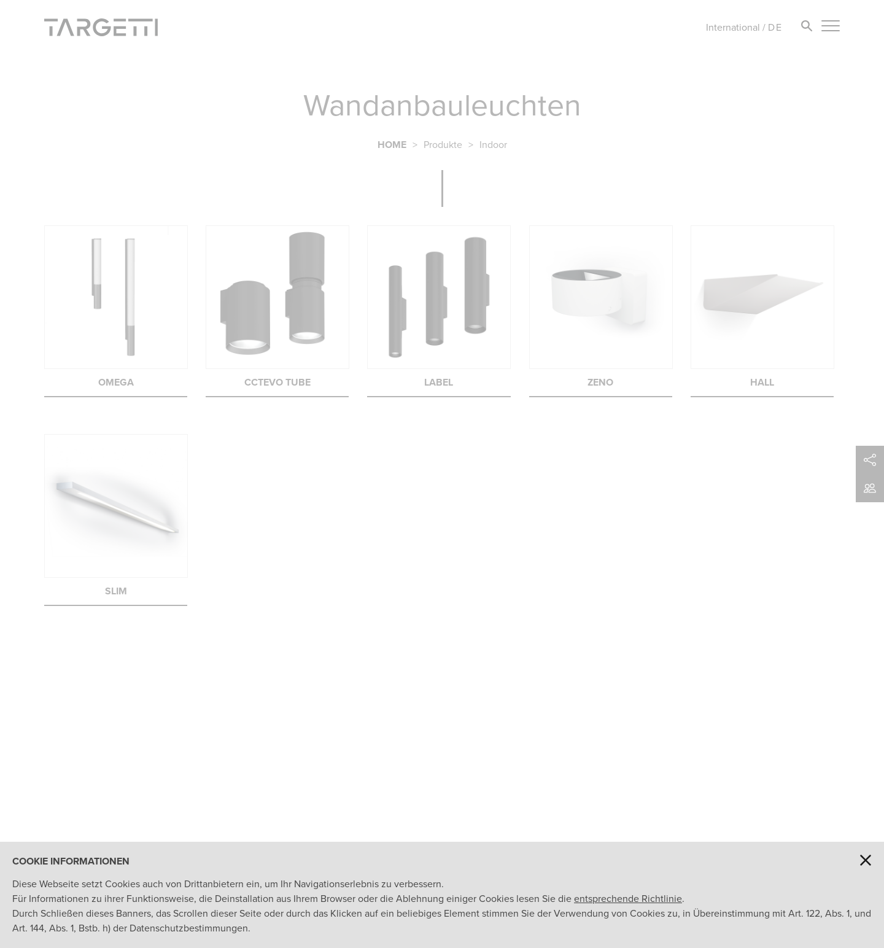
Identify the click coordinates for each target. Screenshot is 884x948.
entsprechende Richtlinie (628, 899)
